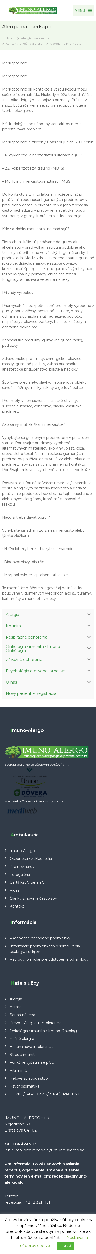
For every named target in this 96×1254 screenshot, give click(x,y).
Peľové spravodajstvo (29, 1078)
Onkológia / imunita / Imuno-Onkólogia (45, 1030)
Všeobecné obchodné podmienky (40, 938)
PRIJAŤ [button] (65, 1246)
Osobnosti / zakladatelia (31, 858)
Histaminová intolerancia (32, 1046)
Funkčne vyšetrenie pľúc (32, 1062)
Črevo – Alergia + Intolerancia (35, 1023)
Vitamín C (18, 1070)
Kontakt (17, 906)
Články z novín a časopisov (33, 898)
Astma (16, 1007)
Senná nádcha (22, 1015)
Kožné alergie (22, 1038)
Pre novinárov (22, 866)
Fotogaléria (20, 874)
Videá (15, 890)
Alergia (16, 999)
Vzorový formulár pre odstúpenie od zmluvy (49, 959)
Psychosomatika (24, 1086)
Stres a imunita (23, 1054)
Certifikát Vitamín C (27, 882)
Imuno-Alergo (22, 850)
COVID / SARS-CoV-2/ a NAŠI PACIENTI (45, 1094)
